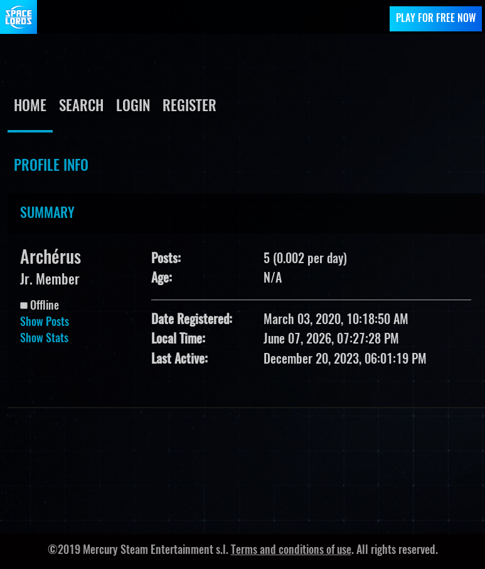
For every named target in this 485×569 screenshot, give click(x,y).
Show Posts (44, 322)
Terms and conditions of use (291, 550)
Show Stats (44, 339)
